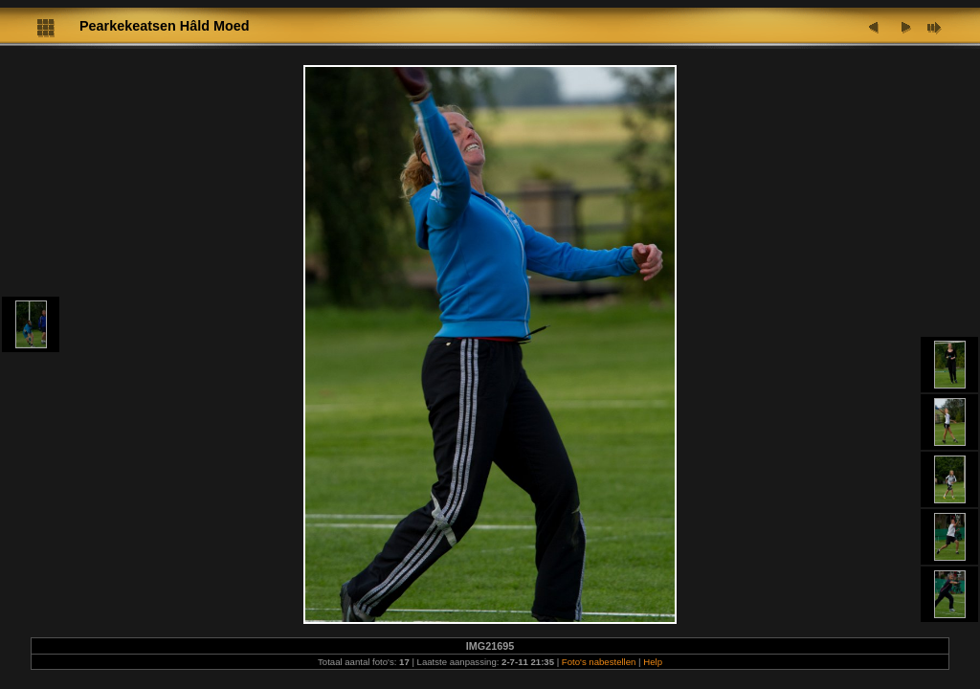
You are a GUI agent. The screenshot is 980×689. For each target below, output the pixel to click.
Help (652, 661)
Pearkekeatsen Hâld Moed (164, 25)
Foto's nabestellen (599, 661)
